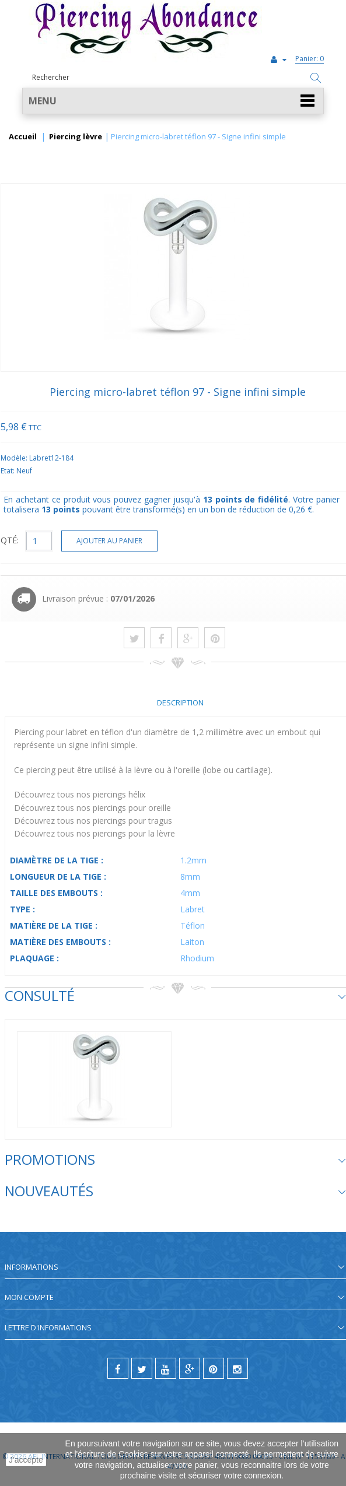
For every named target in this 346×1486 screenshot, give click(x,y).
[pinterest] (213, 1368)
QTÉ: (10, 540)
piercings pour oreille (132, 807)
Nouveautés (49, 1190)
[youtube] (165, 1368)
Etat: (8, 471)
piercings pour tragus (132, 820)
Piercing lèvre (75, 137)
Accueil (23, 137)
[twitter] (141, 1368)
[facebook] (117, 1368)
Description (180, 702)
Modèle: (15, 458)
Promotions (50, 1159)
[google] (189, 1368)
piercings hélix (119, 794)
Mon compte (29, 1297)
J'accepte (26, 1459)
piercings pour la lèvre (134, 833)
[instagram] (237, 1368)
